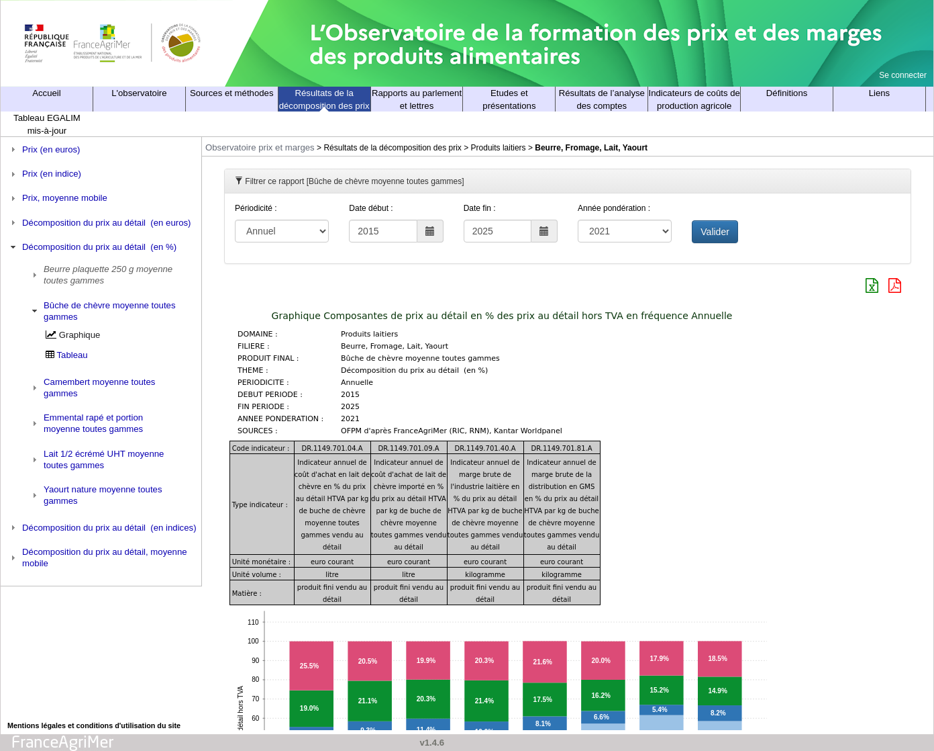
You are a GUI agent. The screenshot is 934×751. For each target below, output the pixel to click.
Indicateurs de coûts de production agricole (694, 99)
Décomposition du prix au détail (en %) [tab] (92, 247)
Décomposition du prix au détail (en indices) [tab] (102, 527)
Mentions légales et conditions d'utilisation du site (93, 725)
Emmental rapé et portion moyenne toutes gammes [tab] (86, 423)
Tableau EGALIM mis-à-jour (47, 124)
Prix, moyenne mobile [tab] (57, 198)
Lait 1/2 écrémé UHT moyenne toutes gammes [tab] (96, 459)
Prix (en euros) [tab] (44, 149)
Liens (879, 93)
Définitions (787, 93)
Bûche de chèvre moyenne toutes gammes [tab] (102, 311)
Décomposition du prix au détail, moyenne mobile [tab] (97, 557)
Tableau (72, 355)
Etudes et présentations (508, 99)
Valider (715, 231)
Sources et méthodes (232, 93)
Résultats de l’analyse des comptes (602, 99)
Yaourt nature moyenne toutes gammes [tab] (95, 495)
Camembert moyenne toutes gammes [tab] (92, 387)
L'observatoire (138, 93)
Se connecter (903, 75)
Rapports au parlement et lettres (417, 99)
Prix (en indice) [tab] (44, 174)
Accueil (46, 93)
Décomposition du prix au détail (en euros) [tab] (99, 222)
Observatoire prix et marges (260, 147)
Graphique (80, 335)
